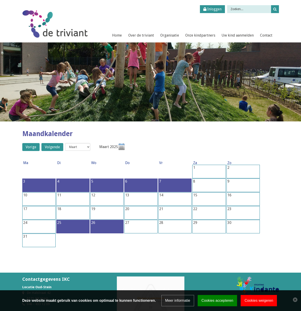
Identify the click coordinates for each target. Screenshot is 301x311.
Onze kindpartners (200, 35)
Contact (266, 35)
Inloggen (212, 9)
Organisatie (169, 35)
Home (117, 35)
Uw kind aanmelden (238, 35)
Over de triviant (141, 35)
